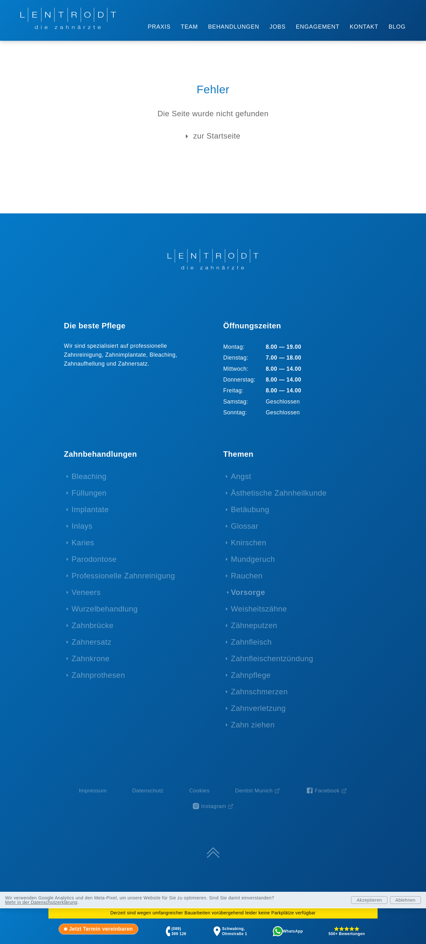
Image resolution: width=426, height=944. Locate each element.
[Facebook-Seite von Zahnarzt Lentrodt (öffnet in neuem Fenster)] (326, 790)
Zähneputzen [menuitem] (254, 625)
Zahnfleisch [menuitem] (251, 642)
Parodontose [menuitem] (94, 559)
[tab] (98, 929)
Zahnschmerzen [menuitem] (259, 691)
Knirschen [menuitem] (248, 542)
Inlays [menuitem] (82, 526)
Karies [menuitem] (83, 542)
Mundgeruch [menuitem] (253, 559)
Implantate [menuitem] (90, 509)
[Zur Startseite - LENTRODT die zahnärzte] (68, 18)
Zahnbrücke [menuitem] (93, 625)
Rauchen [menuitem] (247, 575)
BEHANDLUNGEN (233, 27)
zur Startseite (211, 136)
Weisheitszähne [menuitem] (259, 608)
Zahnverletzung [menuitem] (258, 708)
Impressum (93, 791)
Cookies (199, 791)
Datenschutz (148, 791)
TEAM (189, 27)
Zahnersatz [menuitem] (92, 642)
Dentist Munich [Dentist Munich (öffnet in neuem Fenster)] (254, 791)
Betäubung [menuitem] (250, 509)
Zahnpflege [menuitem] (251, 675)
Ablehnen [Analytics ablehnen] (405, 900)
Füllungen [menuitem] (89, 493)
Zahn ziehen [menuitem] (253, 724)
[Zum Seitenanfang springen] (213, 852)
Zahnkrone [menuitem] (91, 658)
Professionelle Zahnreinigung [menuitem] (123, 575)
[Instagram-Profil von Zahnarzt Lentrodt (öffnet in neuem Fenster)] (213, 806)
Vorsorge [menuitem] (248, 592)
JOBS (278, 27)
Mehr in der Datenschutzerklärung (41, 902)
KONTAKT (364, 27)
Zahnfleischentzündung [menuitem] (272, 658)
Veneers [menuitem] (86, 592)
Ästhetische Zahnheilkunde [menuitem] (279, 493)
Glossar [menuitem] (244, 526)
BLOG (397, 27)
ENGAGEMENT (317, 27)
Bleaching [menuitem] (89, 476)
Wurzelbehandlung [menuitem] (105, 608)
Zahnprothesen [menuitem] (98, 675)
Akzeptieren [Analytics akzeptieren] (369, 900)
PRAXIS (159, 27)
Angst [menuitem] (241, 476)
